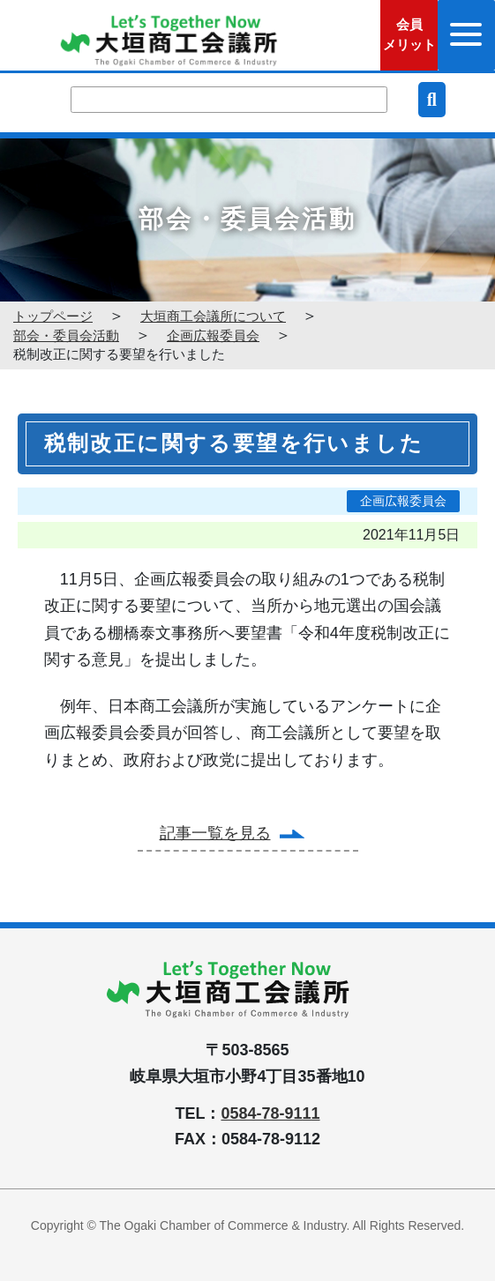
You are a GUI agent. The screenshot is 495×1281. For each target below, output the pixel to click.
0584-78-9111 (270, 1113)
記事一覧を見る (215, 833)
